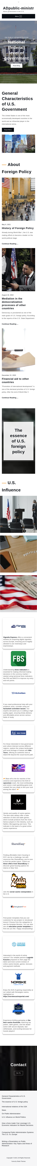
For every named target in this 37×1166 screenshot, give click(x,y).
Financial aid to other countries (15, 380)
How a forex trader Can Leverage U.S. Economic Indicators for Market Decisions (17, 1124)
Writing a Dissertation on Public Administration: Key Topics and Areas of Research (17, 1144)
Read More (8, 130)
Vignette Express (10, 637)
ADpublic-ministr (18, 8)
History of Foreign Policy (18, 228)
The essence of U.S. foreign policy (18, 441)
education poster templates (20, 926)
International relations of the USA (14, 1107)
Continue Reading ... (10, 244)
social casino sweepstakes (20, 892)
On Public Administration (14, 37)
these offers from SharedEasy (15, 864)
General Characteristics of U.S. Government (17, 101)
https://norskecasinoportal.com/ (16, 996)
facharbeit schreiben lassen (14, 709)
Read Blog (14, 65)
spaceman (7, 783)
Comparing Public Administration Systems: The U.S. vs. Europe (18, 1133)
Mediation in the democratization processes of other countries (14, 303)
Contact (18, 1064)
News (4, 1110)
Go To (18, 1073)
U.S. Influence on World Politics (14, 1117)
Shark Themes (21, 1161)
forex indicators (21, 670)
